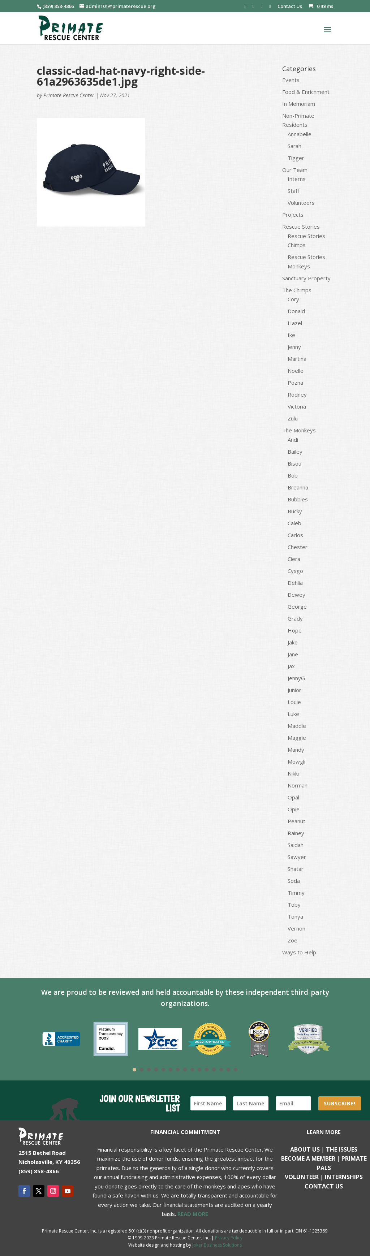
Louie (294, 701)
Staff (293, 190)
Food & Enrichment (306, 91)
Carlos (295, 535)
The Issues (341, 1149)
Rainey (296, 833)
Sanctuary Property (306, 278)
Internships (344, 1177)
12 (214, 1069)
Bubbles (298, 499)
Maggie (297, 737)
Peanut (296, 821)
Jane (293, 654)
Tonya (295, 916)
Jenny (294, 346)
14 (228, 1069)
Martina (297, 358)
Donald (296, 311)
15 (235, 1069)
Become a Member (308, 1158)
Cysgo (295, 570)
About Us (305, 1149)
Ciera (294, 558)
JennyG (296, 678)
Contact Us (290, 6)
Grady (295, 618)
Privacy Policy (228, 1238)
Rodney (297, 394)
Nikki (293, 773)
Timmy (296, 892)
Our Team (294, 169)
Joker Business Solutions (217, 1245)
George (297, 606)
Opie (294, 809)
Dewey (296, 594)
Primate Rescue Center (68, 95)
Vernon (296, 928)
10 (199, 1069)
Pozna (295, 382)
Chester (297, 547)
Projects (293, 214)
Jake (293, 642)
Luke (293, 713)
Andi (293, 439)
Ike (291, 334)
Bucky (295, 511)
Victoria (297, 406)
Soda (294, 880)
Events (291, 79)
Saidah (296, 845)
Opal (293, 797)
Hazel (295, 323)
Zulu (293, 418)
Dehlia (295, 582)
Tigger (296, 157)
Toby (294, 904)
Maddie (297, 725)
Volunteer (302, 1177)
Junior (294, 690)
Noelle (296, 370)
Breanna (298, 487)
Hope (295, 630)
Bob (293, 475)
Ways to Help (299, 952)
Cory (293, 299)
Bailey (295, 451)
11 (206, 1069)
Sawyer (297, 856)
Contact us (324, 1186)
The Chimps (296, 290)
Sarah (294, 146)
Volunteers (301, 202)
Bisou (294, 463)
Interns (297, 178)
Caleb (294, 523)
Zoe (292, 940)
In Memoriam (298, 103)
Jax (291, 666)
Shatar (296, 868)
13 (221, 1069)
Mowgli (296, 761)
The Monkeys (299, 430)
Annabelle (299, 134)
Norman (297, 785)
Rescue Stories (301, 226)
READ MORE (192, 1213)
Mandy (296, 749)
